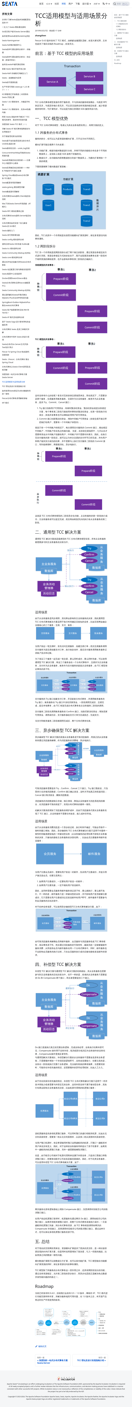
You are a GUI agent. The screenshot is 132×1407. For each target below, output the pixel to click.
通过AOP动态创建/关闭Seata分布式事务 (16, 263)
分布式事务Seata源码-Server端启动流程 (16, 217)
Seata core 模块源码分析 (12, 257)
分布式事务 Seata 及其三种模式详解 (15, 331)
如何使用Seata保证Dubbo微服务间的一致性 (16, 392)
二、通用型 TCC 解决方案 (121, 34)
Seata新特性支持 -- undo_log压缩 (16, 148)
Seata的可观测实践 (10, 82)
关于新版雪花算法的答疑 (12, 136)
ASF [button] (96, 4)
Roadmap (117, 63)
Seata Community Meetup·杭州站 (16, 253)
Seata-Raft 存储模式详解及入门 (15, 73)
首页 (41, 4)
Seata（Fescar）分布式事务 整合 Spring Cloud (15, 361)
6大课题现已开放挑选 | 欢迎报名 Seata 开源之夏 (15, 95)
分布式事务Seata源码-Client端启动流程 (16, 197)
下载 (77, 4)
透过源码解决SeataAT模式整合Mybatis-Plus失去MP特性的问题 (15, 296)
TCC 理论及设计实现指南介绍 (13, 386)
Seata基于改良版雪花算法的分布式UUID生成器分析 (16, 142)
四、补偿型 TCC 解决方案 (121, 52)
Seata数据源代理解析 (10, 191)
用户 (70, 4)
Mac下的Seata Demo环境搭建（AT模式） (16, 205)
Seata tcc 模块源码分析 (11, 248)
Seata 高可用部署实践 (11, 235)
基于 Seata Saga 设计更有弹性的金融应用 (16, 323)
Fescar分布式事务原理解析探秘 (14, 398)
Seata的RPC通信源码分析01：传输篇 (16, 51)
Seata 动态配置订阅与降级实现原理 (16, 269)
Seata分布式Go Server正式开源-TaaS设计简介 (15, 345)
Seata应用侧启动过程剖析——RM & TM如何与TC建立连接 (15, 169)
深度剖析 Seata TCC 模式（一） (15, 124)
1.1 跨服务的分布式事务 (122, 25)
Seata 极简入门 (8, 230)
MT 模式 (5, 403)
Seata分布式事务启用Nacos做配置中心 (16, 284)
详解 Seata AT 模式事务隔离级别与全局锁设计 (16, 130)
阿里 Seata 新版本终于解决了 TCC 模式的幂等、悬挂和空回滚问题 (15, 118)
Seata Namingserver (11, 40)
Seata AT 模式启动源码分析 (13, 317)
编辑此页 (40, 1346)
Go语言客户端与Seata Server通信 (16, 31)
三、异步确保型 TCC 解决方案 (121, 43)
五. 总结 (117, 60)
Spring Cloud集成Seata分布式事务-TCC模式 (15, 176)
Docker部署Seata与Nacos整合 (14, 278)
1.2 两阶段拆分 (121, 29)
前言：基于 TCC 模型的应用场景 (121, 16)
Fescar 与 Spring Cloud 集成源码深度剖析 (15, 353)
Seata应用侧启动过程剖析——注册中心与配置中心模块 (16, 161)
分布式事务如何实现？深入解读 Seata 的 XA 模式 (14, 224)
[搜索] (121, 4)
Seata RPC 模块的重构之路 (13, 211)
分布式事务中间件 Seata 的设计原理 (15, 338)
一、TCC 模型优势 (120, 21)
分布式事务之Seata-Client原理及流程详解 (16, 368)
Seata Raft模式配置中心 (12, 45)
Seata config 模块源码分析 (13, 239)
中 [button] (105, 4)
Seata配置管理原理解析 (11, 182)
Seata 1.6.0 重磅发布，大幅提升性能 (16, 103)
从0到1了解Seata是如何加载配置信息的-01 (16, 21)
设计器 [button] (85, 4)
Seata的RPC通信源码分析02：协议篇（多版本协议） (16, 58)
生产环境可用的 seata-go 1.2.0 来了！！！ (15, 88)
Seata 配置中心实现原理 (12, 274)
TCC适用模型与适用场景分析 (13, 382)
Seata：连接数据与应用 (11, 78)
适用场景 (119, 38)
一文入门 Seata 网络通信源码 (14, 27)
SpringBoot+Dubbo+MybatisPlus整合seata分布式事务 (16, 304)
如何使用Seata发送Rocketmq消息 (16, 36)
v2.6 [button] (48, 4)
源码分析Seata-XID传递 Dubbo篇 (15, 244)
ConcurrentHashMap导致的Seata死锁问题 (16, 154)
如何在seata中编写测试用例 (13, 64)
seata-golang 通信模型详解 (13, 187)
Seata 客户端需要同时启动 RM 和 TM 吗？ (15, 311)
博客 (64, 4)
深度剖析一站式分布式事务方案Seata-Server (14, 375)
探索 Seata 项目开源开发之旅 (14, 69)
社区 (57, 4)
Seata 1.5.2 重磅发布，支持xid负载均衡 (16, 111)
